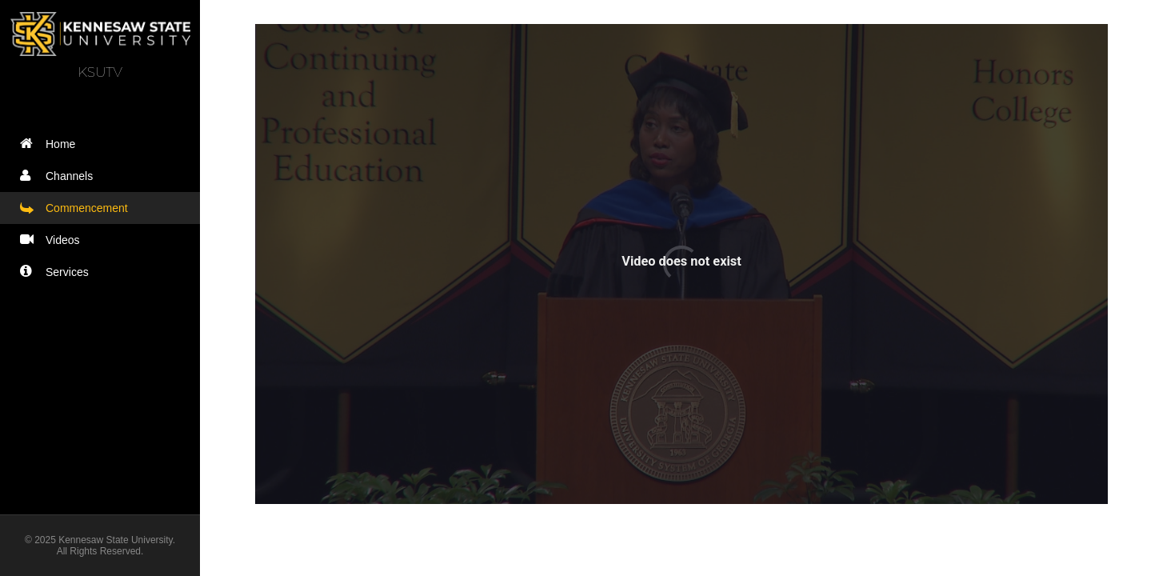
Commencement (77, 207)
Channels (60, 175)
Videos (53, 239)
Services (58, 271)
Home (51, 143)
